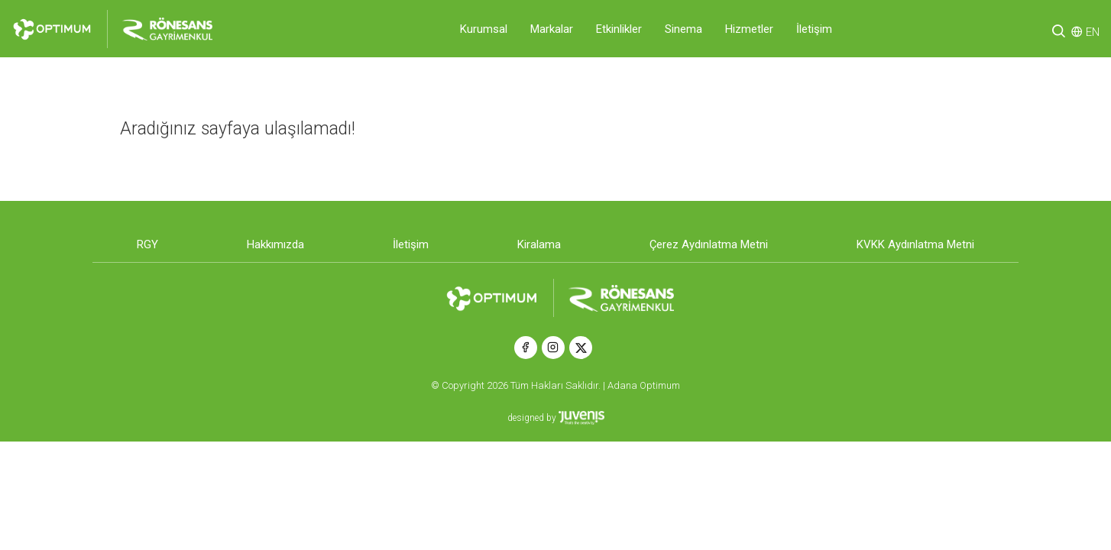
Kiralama (539, 244)
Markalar (551, 29)
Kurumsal (483, 29)
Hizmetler (749, 29)
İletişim (814, 29)
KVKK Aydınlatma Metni (915, 244)
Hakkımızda (275, 244)
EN (1093, 32)
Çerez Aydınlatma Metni (708, 244)
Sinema (683, 29)
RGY (147, 244)
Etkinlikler (619, 29)
